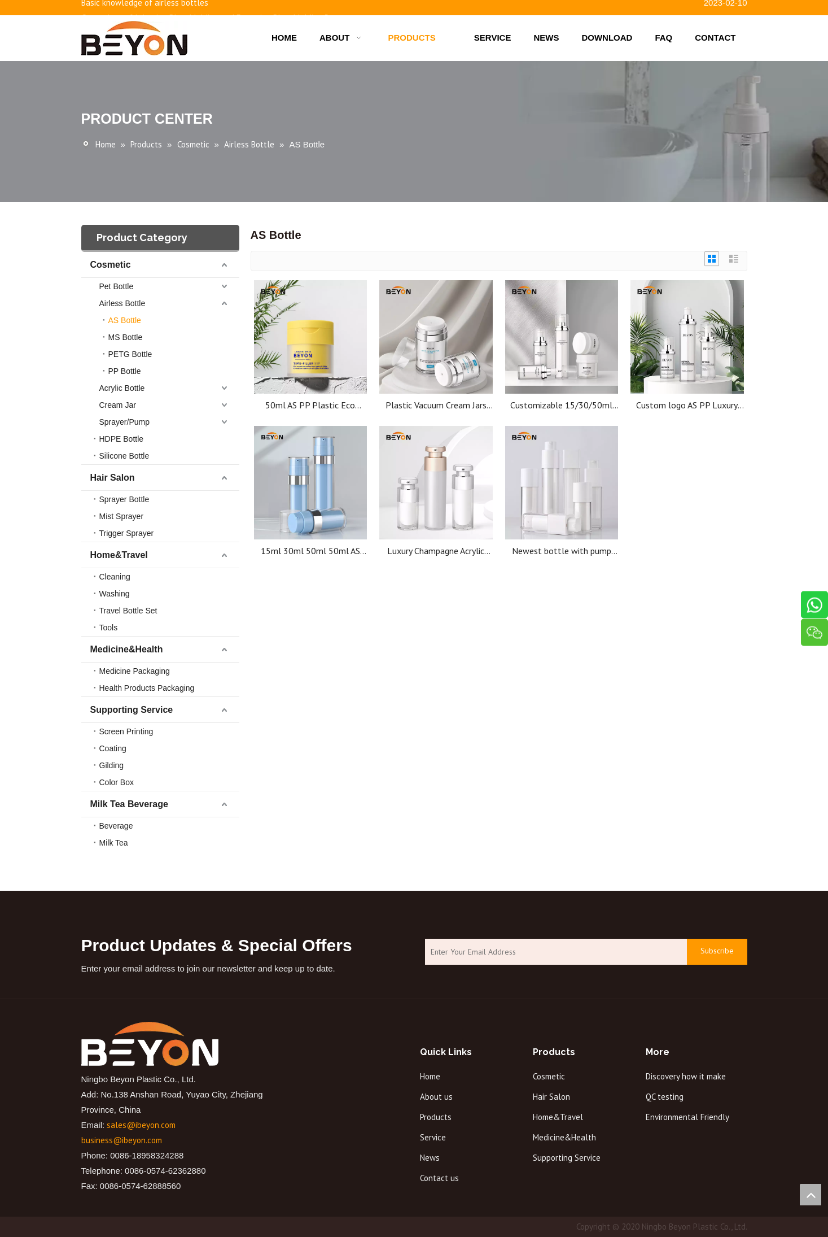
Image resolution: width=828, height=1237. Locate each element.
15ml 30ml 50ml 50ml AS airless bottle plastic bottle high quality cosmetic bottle (310, 551)
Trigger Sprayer (126, 533)
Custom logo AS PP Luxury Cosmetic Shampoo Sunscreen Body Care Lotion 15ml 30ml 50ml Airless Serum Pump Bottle (686, 405)
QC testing (665, 1096)
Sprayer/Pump (124, 421)
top (810, 1194)
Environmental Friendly (687, 1117)
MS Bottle (125, 337)
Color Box (116, 782)
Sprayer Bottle (124, 499)
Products (436, 1117)
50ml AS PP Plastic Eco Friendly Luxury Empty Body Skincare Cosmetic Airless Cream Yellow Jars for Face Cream (310, 405)
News (430, 1157)
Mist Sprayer (121, 516)
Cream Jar (117, 405)
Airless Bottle (122, 303)
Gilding (111, 765)
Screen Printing (126, 731)
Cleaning (114, 576)
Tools (108, 627)
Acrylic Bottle (122, 388)
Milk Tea (113, 842)
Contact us (439, 1178)
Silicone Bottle (124, 455)
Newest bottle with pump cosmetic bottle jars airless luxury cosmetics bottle (562, 551)
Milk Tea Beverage (129, 804)
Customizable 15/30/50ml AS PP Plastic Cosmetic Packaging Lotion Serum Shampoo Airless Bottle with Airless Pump (561, 405)
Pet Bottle (116, 286)
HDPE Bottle (121, 438)
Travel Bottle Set (128, 610)
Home (430, 1076)
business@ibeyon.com (121, 1140)
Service (433, 1137)
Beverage (116, 825)
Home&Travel (119, 555)
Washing (114, 593)
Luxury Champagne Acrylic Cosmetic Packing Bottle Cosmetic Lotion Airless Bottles (435, 551)
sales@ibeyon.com (141, 1125)
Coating (112, 748)
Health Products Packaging (147, 687)
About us (436, 1096)
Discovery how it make (686, 1076)
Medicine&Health (126, 649)
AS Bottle (124, 320)
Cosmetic (110, 264)
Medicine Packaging (134, 671)
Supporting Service (131, 710)
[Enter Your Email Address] (553, 952)
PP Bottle (124, 371)
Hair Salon (112, 477)
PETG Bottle (130, 354)
